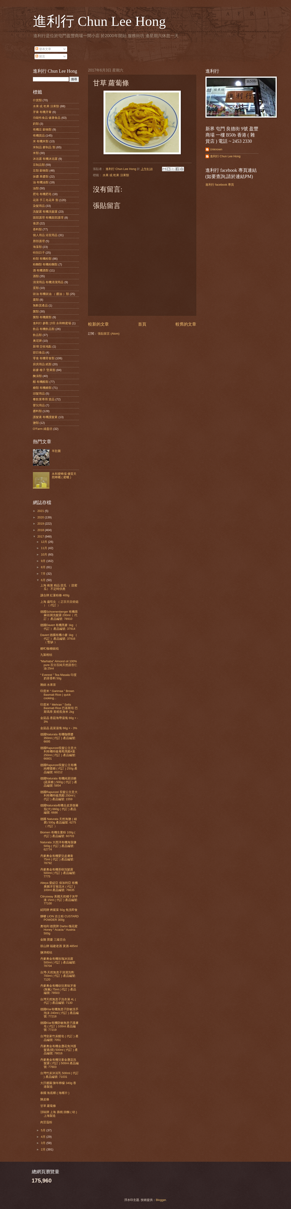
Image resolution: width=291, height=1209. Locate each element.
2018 (41, 530)
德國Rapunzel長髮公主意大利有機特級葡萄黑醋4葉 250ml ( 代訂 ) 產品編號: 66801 (58, 753)
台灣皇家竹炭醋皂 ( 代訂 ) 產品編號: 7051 (59, 1037)
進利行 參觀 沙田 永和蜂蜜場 (52, 323)
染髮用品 (39, 206)
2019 (41, 523)
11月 (44, 548)
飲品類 (37, 335)
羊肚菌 (56, 451)
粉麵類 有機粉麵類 (45, 264)
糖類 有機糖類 (42, 387)
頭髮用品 (39, 393)
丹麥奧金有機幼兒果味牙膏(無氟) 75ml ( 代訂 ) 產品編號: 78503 (58, 989)
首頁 (142, 324)
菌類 (36, 311)
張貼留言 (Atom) (108, 333)
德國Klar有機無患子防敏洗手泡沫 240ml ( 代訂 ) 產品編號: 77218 (59, 1012)
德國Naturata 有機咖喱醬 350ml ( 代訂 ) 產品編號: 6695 (58, 738)
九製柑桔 (46, 654)
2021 (41, 511)
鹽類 (36, 423)
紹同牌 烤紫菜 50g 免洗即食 (59, 910)
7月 (43, 573)
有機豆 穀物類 (42, 129)
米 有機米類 (41, 141)
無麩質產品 (40, 305)
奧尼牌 (37, 340)
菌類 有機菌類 (42, 317)
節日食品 (39, 352)
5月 (43, 1130)
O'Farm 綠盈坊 (42, 429)
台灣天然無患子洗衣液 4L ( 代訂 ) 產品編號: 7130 (58, 1001)
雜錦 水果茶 (48, 684)
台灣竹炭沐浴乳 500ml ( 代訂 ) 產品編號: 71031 (59, 1074)
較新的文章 (98, 324)
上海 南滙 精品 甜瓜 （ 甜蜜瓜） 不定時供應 (58, 587)
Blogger (161, 1200)
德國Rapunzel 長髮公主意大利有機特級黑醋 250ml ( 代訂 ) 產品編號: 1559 (59, 795)
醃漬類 (37, 376)
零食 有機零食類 (44, 358)
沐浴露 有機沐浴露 (45, 158)
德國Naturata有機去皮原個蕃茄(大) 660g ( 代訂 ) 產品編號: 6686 (59, 809)
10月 (44, 554)
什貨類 (37, 100)
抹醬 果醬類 (41, 176)
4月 (43, 1136)
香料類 (37, 229)
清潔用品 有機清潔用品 (48, 282)
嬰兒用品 (39, 405)
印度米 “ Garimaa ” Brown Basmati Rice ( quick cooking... (57, 694)
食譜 (36, 223)
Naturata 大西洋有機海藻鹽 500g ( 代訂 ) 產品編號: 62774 (58, 846)
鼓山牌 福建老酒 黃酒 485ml (59, 946)
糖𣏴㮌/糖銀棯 (49, 648)
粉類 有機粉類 (42, 258)
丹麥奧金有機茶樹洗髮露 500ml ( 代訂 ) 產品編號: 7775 (58, 873)
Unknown (216, 149)
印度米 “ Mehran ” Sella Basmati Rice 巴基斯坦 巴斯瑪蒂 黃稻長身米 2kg (59, 708)
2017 (41, 536)
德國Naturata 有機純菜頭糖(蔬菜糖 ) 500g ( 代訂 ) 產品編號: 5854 (58, 782)
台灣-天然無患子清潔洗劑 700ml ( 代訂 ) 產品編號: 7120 (58, 976)
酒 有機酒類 (41, 270)
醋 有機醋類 (41, 381)
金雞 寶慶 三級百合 (53, 939)
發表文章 (43, 49)
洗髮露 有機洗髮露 (45, 211)
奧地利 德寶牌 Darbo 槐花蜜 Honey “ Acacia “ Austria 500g (59, 929)
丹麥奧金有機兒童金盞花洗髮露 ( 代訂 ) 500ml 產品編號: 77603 (59, 1063)
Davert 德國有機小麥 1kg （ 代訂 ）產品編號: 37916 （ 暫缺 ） (58, 638)
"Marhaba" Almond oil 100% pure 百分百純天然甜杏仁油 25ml (58, 664)
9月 (43, 561)
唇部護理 (39, 241)
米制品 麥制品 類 (44, 147)
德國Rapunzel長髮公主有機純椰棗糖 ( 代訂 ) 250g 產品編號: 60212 (58, 768)
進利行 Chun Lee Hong (99, 21)
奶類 (36, 123)
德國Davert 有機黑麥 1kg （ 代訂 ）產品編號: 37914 (58, 626)
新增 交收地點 (42, 346)
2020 (41, 517)
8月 (43, 567)
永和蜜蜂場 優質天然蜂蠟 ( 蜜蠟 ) (64, 475)
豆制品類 (39, 164)
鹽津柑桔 (46, 952)
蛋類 (36, 288)
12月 (44, 542)
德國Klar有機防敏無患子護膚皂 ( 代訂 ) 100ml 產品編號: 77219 (59, 1026)
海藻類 (37, 247)
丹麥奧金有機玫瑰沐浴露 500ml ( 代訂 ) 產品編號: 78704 (58, 962)
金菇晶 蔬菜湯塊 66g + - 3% (58, 728)
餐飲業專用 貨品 (44, 399)
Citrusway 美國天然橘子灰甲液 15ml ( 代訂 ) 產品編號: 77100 (59, 900)
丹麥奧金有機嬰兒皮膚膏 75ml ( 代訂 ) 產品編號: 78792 (57, 859)
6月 (43, 580)
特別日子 (39, 252)
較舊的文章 (186, 324)
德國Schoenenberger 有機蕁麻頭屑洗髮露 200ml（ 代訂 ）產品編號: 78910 (59, 615)
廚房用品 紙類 (42, 364)
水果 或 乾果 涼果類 (116, 175)
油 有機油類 (41, 182)
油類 (36, 188)
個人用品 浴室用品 (45, 235)
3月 (43, 1143)
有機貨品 (39, 135)
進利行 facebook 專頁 (219, 184)
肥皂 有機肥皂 (42, 194)
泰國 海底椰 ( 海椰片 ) (54, 1093)
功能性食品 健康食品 (47, 117)
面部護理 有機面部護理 (48, 217)
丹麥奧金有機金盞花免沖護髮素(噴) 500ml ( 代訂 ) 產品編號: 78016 (59, 1049)
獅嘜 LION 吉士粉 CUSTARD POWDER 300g (59, 918)
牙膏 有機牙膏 (42, 112)
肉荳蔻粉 (46, 1122)
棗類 (36, 299)
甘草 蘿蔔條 (48, 1106)
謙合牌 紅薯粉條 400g (54, 595)
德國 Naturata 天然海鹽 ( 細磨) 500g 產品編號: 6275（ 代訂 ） (58, 822)
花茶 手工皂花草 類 (45, 200)
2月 (43, 1149)
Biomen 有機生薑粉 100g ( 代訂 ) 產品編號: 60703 (57, 834)
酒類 (36, 276)
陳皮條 (44, 1099)
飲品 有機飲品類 (44, 329)
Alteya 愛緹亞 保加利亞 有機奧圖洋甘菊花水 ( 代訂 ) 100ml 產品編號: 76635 (59, 886)
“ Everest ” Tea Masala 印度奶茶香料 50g (58, 676)
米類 (36, 153)
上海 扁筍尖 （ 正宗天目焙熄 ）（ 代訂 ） (59, 603)
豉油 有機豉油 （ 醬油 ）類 (51, 294)
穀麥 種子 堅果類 (44, 370)
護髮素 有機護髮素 (45, 417)
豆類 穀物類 (41, 170)
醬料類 (37, 411)
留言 (40, 56)
